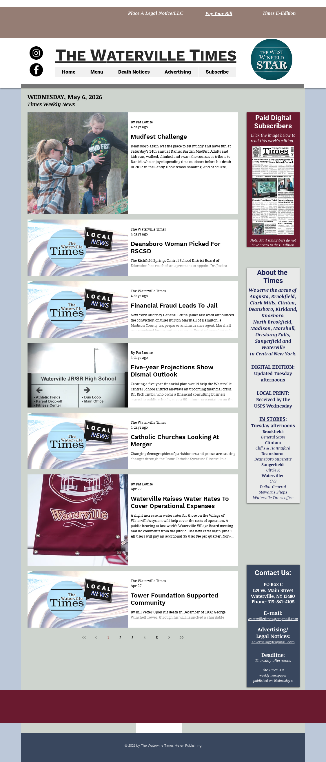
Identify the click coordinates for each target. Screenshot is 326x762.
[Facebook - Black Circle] (36, 69)
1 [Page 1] (108, 637)
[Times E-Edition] (279, 13)
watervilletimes (260, 618)
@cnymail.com (285, 618)
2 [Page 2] (120, 637)
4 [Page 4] (145, 637)
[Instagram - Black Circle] (36, 53)
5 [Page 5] (157, 637)
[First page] (84, 637)
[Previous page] (96, 637)
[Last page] (181, 637)
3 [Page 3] (133, 637)
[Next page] (169, 637)
